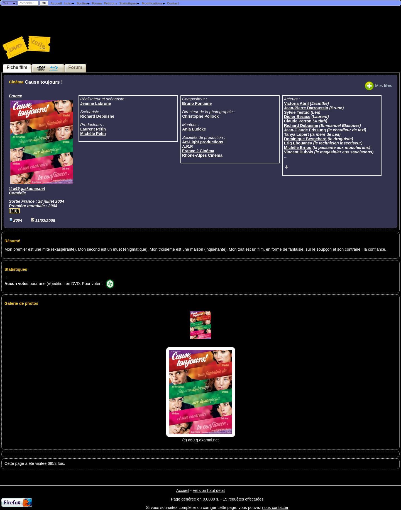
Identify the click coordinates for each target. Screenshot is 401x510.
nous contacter (275, 507)
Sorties (83, 3)
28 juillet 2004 (51, 201)
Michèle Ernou (297, 147)
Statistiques (129, 3)
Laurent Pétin (93, 129)
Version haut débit (209, 490)
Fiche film (17, 67)
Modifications (153, 3)
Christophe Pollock (200, 116)
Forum (97, 3)
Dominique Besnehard (305, 139)
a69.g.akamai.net (29, 188)
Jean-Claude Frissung (305, 130)
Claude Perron (297, 121)
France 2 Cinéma (198, 151)
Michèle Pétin (93, 133)
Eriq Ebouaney (298, 143)
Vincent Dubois (298, 152)
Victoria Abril (296, 103)
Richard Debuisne (97, 116)
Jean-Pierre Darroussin (306, 108)
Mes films (378, 85)
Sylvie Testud (297, 112)
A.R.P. (188, 146)
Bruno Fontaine (197, 103)
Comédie (17, 193)
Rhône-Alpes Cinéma (202, 155)
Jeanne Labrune (95, 103)
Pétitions (111, 3)
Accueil (56, 3)
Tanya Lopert (296, 134)
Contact (173, 3)
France (15, 96)
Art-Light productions (202, 142)
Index (69, 3)
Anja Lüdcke (194, 129)
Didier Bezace (297, 116)
